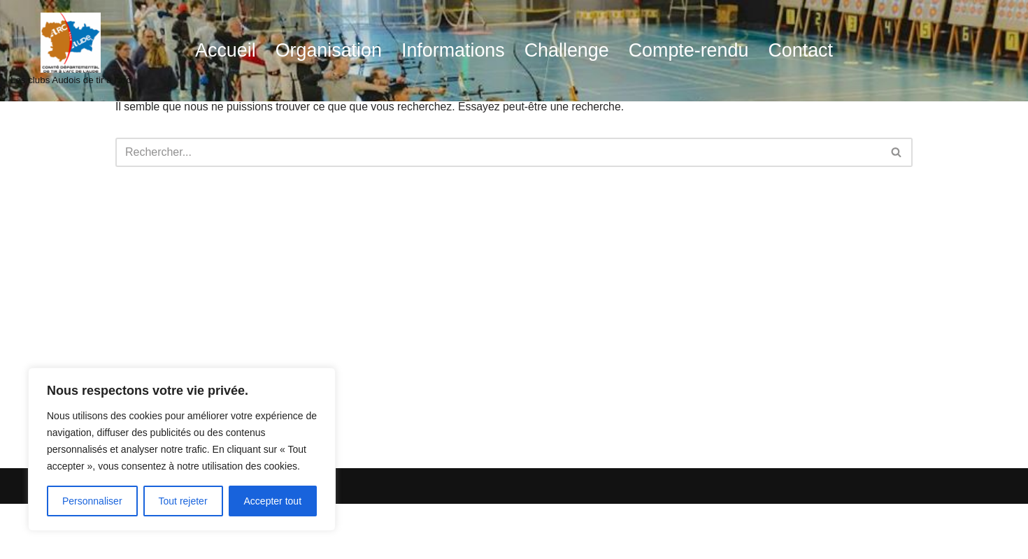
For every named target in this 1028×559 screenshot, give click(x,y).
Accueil (222, 50)
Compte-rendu (690, 50)
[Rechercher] (498, 152)
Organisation (326, 50)
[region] (182, 449)
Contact (803, 50)
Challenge (567, 50)
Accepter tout (273, 501)
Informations (452, 50)
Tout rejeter (183, 501)
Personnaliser (92, 501)
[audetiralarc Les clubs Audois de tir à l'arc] (70, 51)
